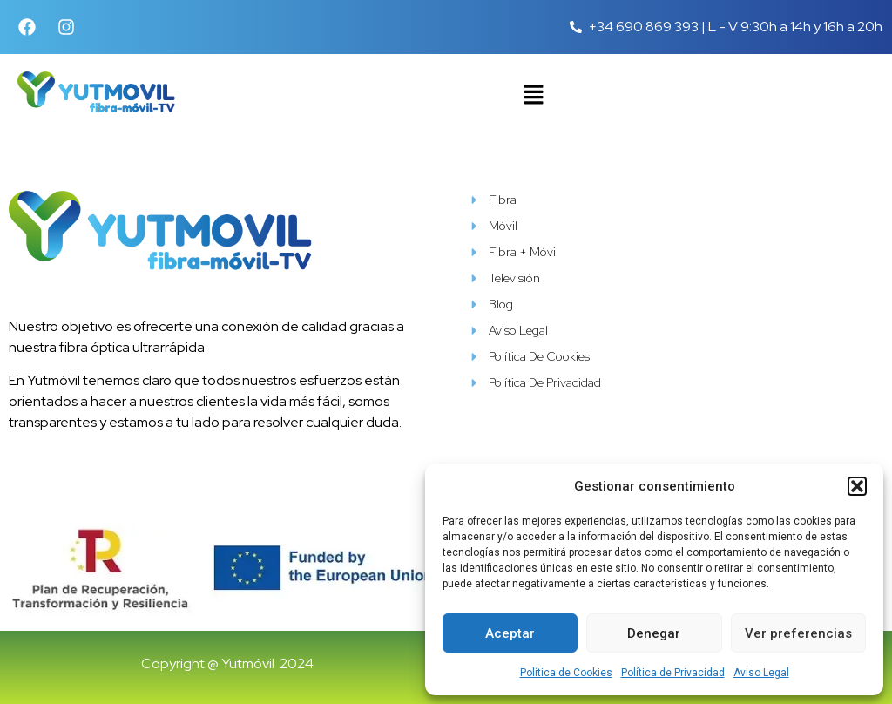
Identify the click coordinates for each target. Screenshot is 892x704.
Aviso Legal (761, 673)
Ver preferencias (798, 633)
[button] (857, 486)
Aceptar (510, 633)
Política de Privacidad (673, 673)
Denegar (653, 633)
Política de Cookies (566, 673)
